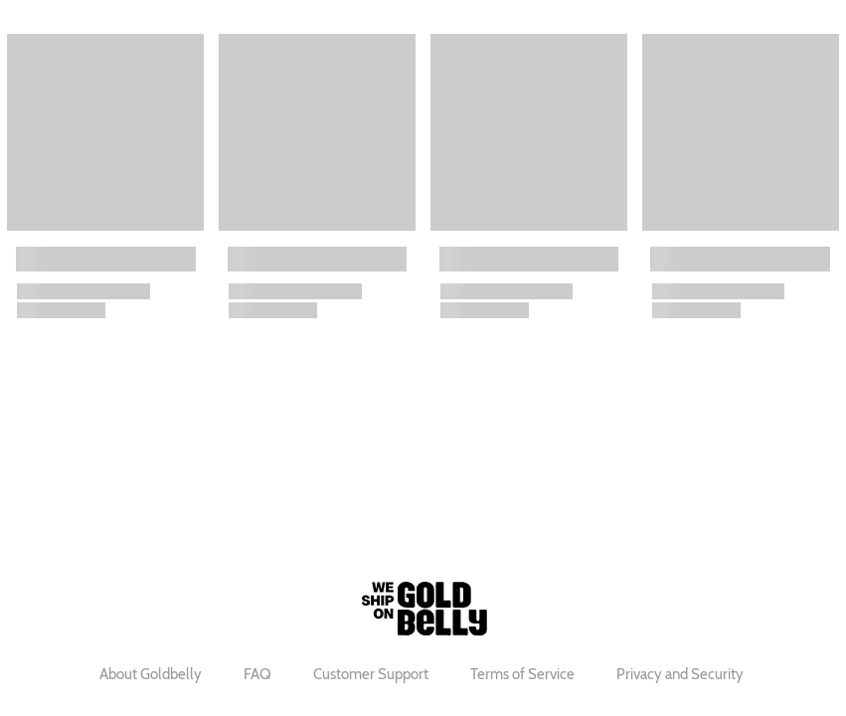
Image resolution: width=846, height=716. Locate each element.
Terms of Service (522, 674)
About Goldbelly (150, 674)
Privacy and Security (680, 674)
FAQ (257, 674)
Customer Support (370, 674)
